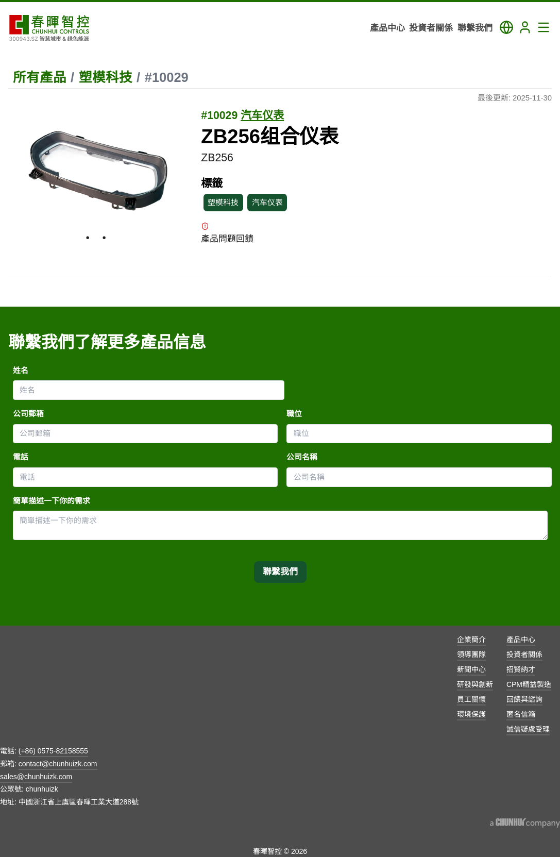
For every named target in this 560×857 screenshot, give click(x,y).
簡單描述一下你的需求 (51, 501)
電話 (20, 457)
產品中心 (520, 639)
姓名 (20, 370)
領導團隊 (471, 654)
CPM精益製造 (528, 684)
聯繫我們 (280, 572)
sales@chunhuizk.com (36, 776)
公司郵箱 (28, 414)
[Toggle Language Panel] (506, 27)
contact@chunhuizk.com (58, 764)
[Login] (525, 27)
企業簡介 (471, 639)
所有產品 (39, 77)
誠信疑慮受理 (528, 729)
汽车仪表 (262, 115)
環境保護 (471, 714)
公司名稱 (301, 457)
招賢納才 (520, 669)
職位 (294, 414)
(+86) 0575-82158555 (53, 751)
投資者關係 (524, 654)
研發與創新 (475, 684)
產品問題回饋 (227, 233)
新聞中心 (471, 669)
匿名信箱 (520, 714)
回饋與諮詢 (524, 699)
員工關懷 (471, 699)
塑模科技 (105, 77)
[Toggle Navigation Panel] (543, 27)
